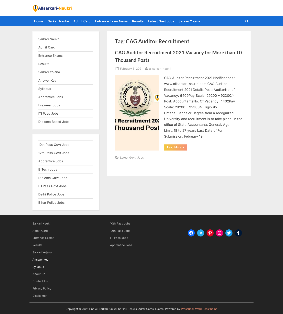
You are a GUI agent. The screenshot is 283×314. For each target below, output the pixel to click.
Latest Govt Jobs (161, 21)
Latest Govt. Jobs (132, 157)
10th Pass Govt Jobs (53, 145)
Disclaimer (39, 295)
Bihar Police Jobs (51, 202)
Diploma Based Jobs (54, 122)
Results (138, 21)
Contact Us (40, 281)
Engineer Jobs (49, 105)
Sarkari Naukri (58, 21)
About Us (38, 274)
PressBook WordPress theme (199, 308)
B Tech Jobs (47, 169)
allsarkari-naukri (160, 68)
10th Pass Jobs (120, 223)
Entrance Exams (43, 237)
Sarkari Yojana (189, 21)
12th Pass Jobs (120, 230)
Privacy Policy (41, 288)
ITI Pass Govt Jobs (52, 186)
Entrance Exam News (111, 21)
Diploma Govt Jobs (52, 178)
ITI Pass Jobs (48, 113)
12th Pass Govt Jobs (53, 153)
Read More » (177, 148)
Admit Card (82, 21)
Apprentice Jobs (50, 97)
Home (38, 21)
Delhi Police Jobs (51, 194)
